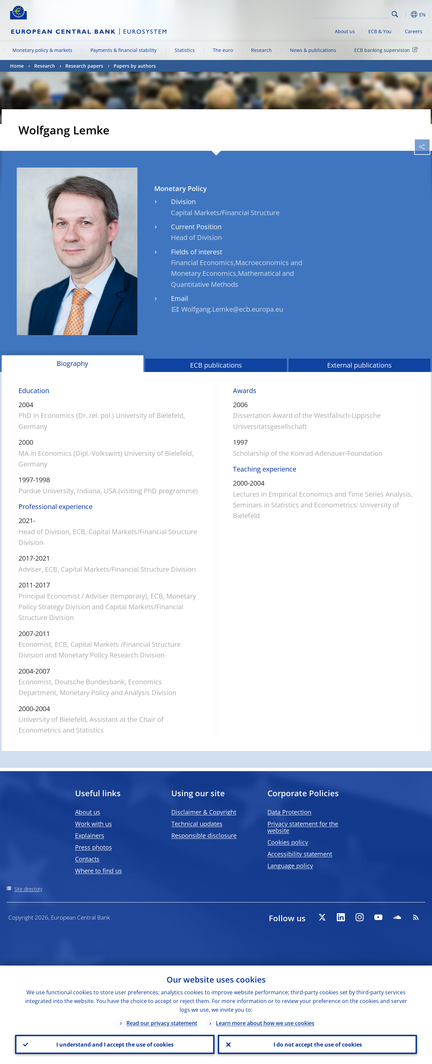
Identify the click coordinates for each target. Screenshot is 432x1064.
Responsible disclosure (204, 835)
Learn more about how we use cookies (265, 1022)
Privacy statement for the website (302, 827)
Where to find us (98, 871)
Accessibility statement (299, 854)
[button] (405, 14)
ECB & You (379, 31)
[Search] (355, 13)
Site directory (28, 889)
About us (345, 31)
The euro (223, 50)
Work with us (93, 824)
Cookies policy (287, 842)
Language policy (290, 866)
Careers (413, 31)
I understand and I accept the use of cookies (114, 1044)
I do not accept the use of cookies (317, 1044)
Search (394, 14)
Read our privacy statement (161, 1022)
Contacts (87, 859)
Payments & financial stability (123, 50)
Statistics (185, 50)
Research (261, 50)
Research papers (84, 66)
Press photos (93, 847)
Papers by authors (135, 66)
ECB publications (216, 365)
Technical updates (197, 824)
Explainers (89, 835)
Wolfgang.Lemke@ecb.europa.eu (232, 309)
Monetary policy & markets (42, 50)
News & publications (313, 50)
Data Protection (289, 812)
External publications (359, 365)
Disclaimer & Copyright (203, 812)
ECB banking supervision (387, 49)
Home (17, 66)
